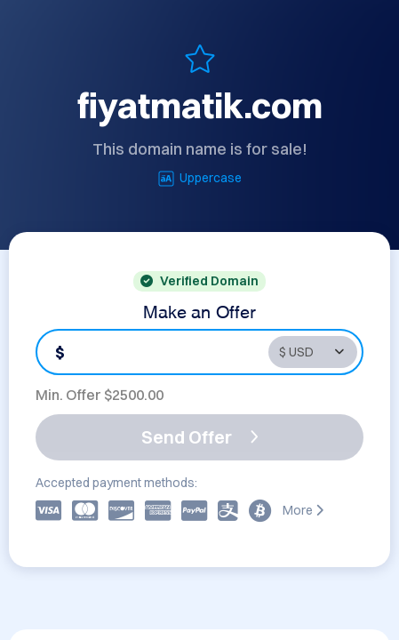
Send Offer (200, 437)
